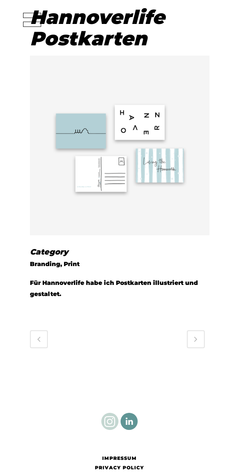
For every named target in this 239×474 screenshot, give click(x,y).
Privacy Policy (119, 468)
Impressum (119, 458)
